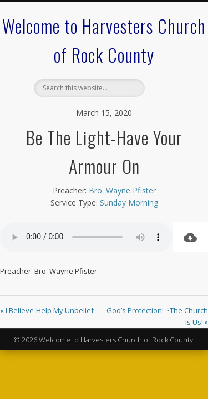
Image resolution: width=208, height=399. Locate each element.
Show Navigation (168, 99)
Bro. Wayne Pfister (122, 190)
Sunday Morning (129, 202)
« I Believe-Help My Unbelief (47, 310)
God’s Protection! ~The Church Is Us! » (157, 316)
